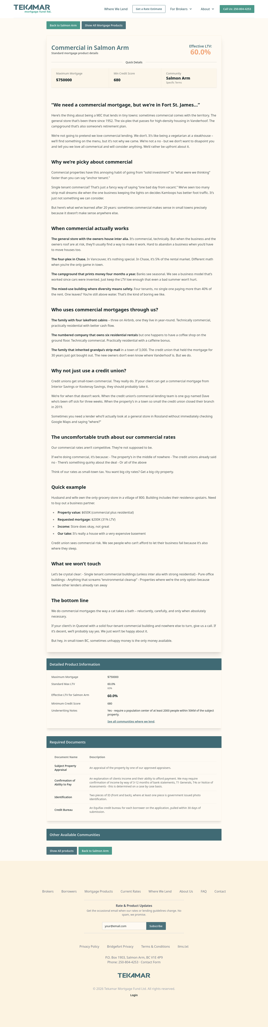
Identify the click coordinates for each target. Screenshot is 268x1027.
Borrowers (69, 891)
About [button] (208, 9)
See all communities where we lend (130, 721)
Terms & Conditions (155, 946)
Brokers (48, 891)
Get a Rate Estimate (149, 9)
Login (134, 995)
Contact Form (151, 962)
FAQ (204, 891)
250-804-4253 (128, 962)
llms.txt (183, 946)
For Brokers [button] (181, 9)
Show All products (62, 851)
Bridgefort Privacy (120, 946)
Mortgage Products (99, 891)
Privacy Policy (89, 946)
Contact (220, 891)
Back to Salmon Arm (63, 25)
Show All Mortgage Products (104, 25)
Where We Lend (116, 9)
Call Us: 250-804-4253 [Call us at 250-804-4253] (237, 9)
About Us (186, 891)
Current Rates (131, 891)
